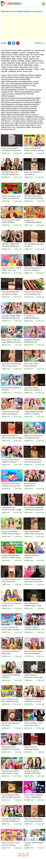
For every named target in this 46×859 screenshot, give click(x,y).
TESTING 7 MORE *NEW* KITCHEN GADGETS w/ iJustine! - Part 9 (11, 318)
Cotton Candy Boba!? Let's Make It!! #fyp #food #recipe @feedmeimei (11, 150)
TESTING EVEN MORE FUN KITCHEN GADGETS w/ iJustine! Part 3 (33, 198)
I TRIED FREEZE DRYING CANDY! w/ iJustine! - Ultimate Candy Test (33, 414)
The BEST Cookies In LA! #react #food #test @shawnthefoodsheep (11, 581)
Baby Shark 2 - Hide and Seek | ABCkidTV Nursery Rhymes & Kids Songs (11, 342)
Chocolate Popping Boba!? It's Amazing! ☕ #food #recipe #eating (33, 390)
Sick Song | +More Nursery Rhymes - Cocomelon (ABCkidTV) (33, 366)
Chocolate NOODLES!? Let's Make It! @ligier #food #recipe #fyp (10, 294)
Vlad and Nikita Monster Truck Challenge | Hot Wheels (33, 294)
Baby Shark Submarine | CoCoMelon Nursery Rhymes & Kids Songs (33, 438)
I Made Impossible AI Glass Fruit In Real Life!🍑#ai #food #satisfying (11, 438)
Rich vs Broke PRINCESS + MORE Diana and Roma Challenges (34, 510)
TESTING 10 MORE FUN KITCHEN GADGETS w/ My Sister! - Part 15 (11, 821)
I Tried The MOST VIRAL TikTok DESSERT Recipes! (11, 222)
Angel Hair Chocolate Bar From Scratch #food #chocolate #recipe (11, 366)
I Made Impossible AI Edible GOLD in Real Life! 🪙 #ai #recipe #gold (34, 534)
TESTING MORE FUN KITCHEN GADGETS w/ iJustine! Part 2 (10, 174)
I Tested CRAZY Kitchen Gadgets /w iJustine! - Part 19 (11, 462)
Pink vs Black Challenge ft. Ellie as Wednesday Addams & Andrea (33, 797)
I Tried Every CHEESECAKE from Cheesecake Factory (32, 318)
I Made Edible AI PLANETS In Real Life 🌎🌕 (11, 510)
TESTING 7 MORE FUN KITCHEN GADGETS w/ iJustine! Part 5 (10, 246)
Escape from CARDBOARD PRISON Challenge (32, 222)
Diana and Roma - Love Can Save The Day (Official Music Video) (10, 845)
